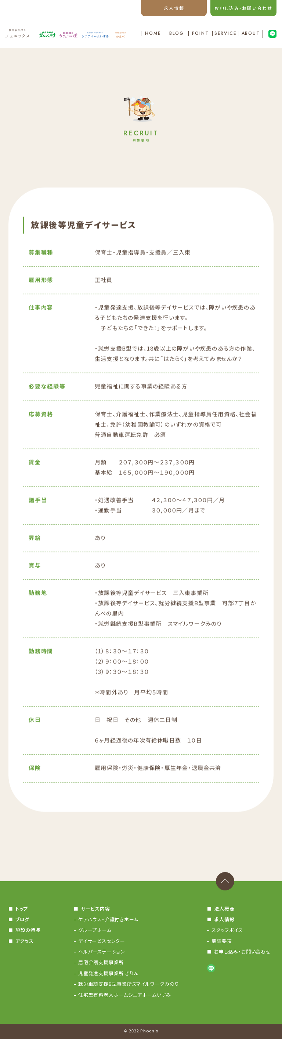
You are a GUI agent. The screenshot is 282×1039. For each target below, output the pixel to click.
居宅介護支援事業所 (101, 962)
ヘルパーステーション (101, 951)
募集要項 (222, 940)
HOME (153, 33)
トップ (21, 908)
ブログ (22, 919)
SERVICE (225, 33)
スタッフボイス (227, 929)
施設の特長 (28, 929)
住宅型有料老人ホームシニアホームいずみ (124, 994)
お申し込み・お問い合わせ (243, 8)
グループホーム (94, 929)
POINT (200, 33)
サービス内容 (95, 908)
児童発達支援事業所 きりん (108, 973)
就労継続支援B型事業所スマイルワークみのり (128, 983)
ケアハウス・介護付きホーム (108, 919)
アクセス (24, 940)
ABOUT (251, 33)
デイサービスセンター (101, 940)
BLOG (176, 33)
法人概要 (224, 908)
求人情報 (174, 8)
